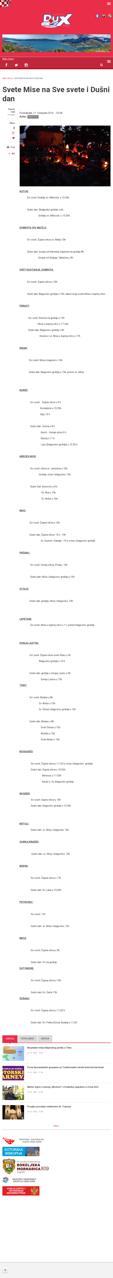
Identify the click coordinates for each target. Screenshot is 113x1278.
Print (13, 147)
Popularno (27, 1038)
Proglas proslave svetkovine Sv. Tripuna (49, 1106)
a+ (13, 153)
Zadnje (10, 1038)
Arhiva (45, 1038)
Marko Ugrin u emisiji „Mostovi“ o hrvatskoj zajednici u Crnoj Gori (63, 1087)
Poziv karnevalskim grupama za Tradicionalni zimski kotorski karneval (65, 1067)
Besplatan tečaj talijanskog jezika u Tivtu (49, 1047)
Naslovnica (7, 78)
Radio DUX (33, 117)
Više (56, 1125)
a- (9, 154)
